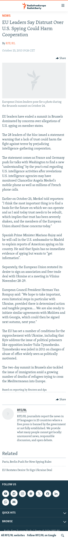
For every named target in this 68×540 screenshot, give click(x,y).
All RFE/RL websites (13, 535)
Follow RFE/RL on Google (41, 535)
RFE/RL (10, 43)
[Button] (61, 58)
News (6, 16)
